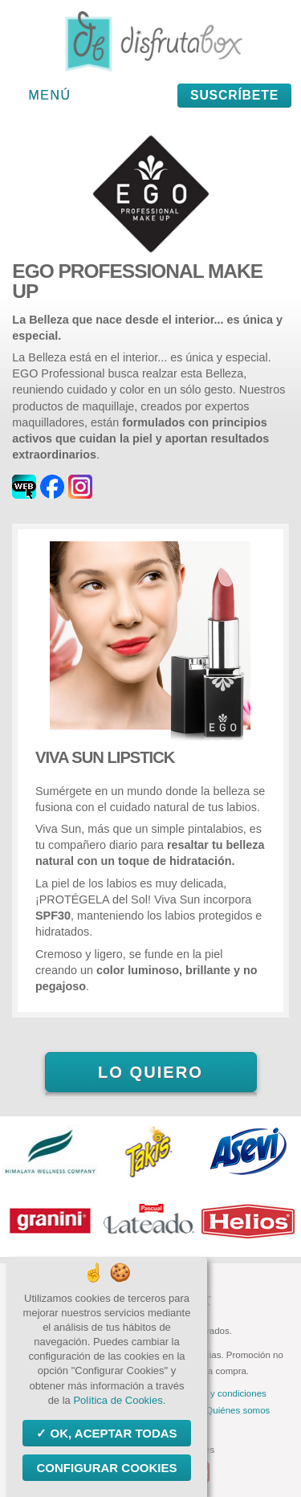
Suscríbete (234, 95)
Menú (50, 95)
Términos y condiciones (217, 1393)
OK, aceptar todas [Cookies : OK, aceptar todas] (112, 1433)
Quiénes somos (237, 1410)
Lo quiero (150, 1072)
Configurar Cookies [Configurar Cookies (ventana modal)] (106, 1468)
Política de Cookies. (119, 1400)
